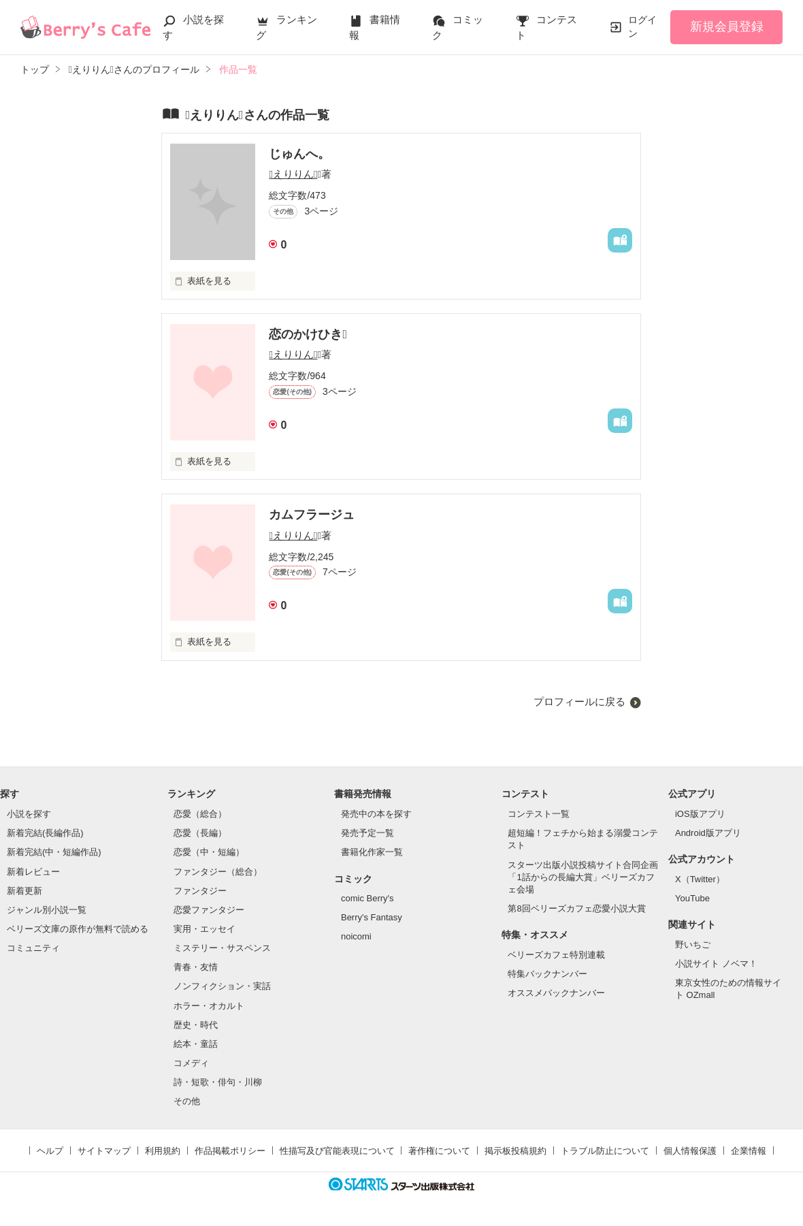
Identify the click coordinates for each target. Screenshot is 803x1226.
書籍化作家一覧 (372, 852)
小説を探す (29, 814)
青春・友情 (196, 967)
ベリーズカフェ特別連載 (556, 955)
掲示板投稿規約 (515, 1151)
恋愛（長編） (200, 833)
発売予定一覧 (367, 833)
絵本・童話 (196, 1044)
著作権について (439, 1151)
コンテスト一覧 (539, 814)
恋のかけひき (308, 334)
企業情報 (748, 1151)
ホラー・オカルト (209, 1006)
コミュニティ (33, 948)
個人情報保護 (690, 1151)
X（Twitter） (700, 879)
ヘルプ (50, 1151)
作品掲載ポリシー (230, 1151)
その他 (187, 1101)
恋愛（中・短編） (209, 852)
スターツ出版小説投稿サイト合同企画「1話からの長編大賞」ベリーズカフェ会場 (583, 877)
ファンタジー (200, 891)
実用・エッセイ (204, 929)
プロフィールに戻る (579, 701)
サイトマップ (104, 1151)
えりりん (293, 174)
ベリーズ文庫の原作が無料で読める (77, 929)
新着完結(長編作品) (45, 833)
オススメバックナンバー (556, 993)
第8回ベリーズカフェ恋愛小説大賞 (576, 908)
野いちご (692, 944)
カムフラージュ (312, 514)
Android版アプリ (708, 833)
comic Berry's (367, 898)
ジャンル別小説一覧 (46, 910)
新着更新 (24, 891)
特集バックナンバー (547, 974)
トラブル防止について (605, 1151)
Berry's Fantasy (371, 917)
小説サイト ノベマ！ (716, 963)
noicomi (356, 936)
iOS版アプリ (700, 814)
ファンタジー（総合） (218, 872)
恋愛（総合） (200, 814)
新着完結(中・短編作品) (54, 852)
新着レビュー (33, 872)
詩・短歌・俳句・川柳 (218, 1082)
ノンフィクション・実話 (222, 986)
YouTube (692, 898)
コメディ (191, 1063)
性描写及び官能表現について (337, 1151)
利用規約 (162, 1151)
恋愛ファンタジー (209, 910)
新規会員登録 (727, 26)
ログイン (642, 26)
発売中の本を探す (376, 814)
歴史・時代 (196, 1025)
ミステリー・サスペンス (222, 948)
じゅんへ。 (299, 154)
